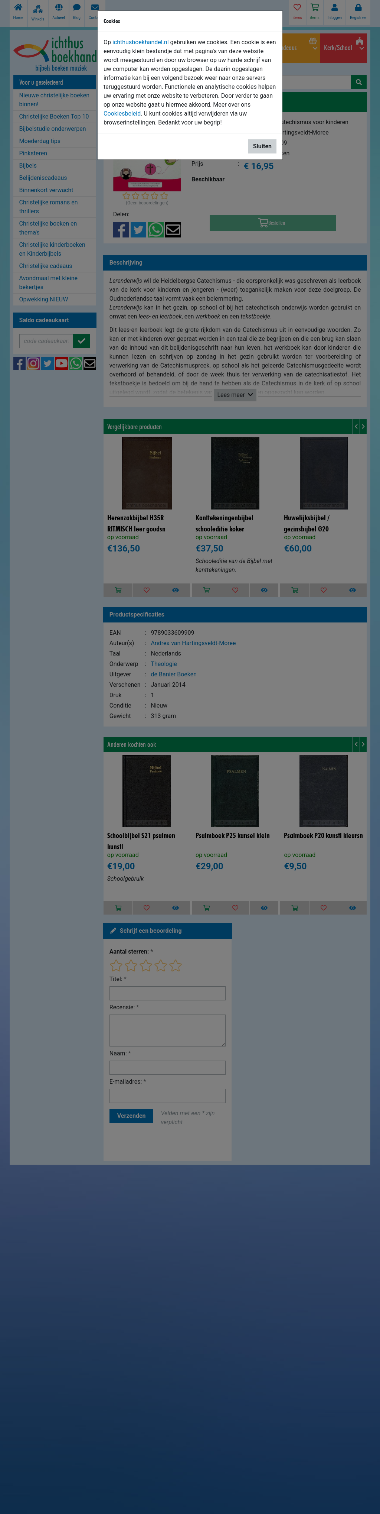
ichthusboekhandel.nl (140, 42)
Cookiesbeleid (122, 113)
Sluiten (262, 146)
